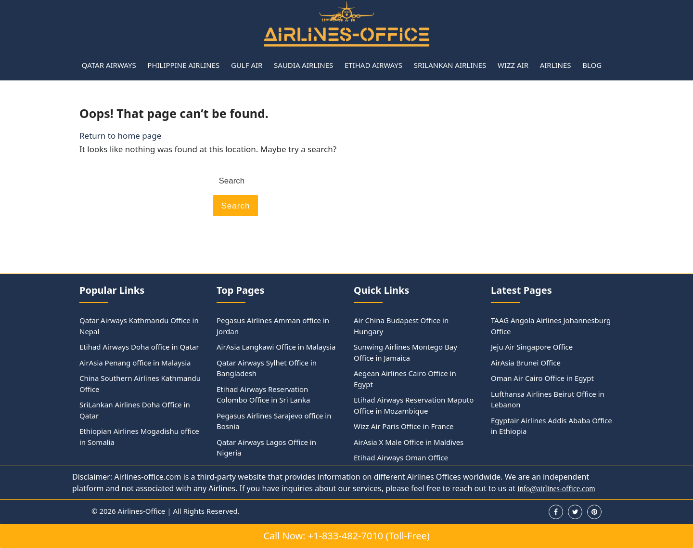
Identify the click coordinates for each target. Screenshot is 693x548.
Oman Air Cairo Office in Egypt (542, 378)
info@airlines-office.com (556, 488)
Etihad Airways (373, 65)
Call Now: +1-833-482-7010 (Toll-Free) (346, 535)
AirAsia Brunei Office (526, 362)
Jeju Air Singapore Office (532, 347)
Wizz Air (513, 65)
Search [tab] (235, 205)
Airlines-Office (142, 511)
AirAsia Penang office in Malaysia (135, 362)
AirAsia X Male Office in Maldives (408, 442)
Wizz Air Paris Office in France (404, 426)
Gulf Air (246, 65)
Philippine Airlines (183, 65)
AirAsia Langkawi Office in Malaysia (276, 347)
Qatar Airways (109, 65)
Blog (592, 65)
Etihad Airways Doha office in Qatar (139, 347)
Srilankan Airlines (450, 65)
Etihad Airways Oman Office (401, 457)
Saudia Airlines (303, 65)
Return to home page (120, 135)
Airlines (555, 65)
